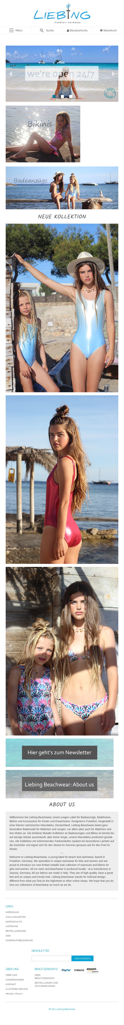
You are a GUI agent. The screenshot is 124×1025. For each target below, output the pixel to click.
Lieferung (12, 926)
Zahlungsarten (16, 917)
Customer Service (17, 989)
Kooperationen (15, 979)
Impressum (12, 912)
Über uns (11, 975)
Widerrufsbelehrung (19, 940)
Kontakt (11, 984)
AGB (8, 935)
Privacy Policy (14, 993)
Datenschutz (14, 921)
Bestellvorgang (16, 931)
